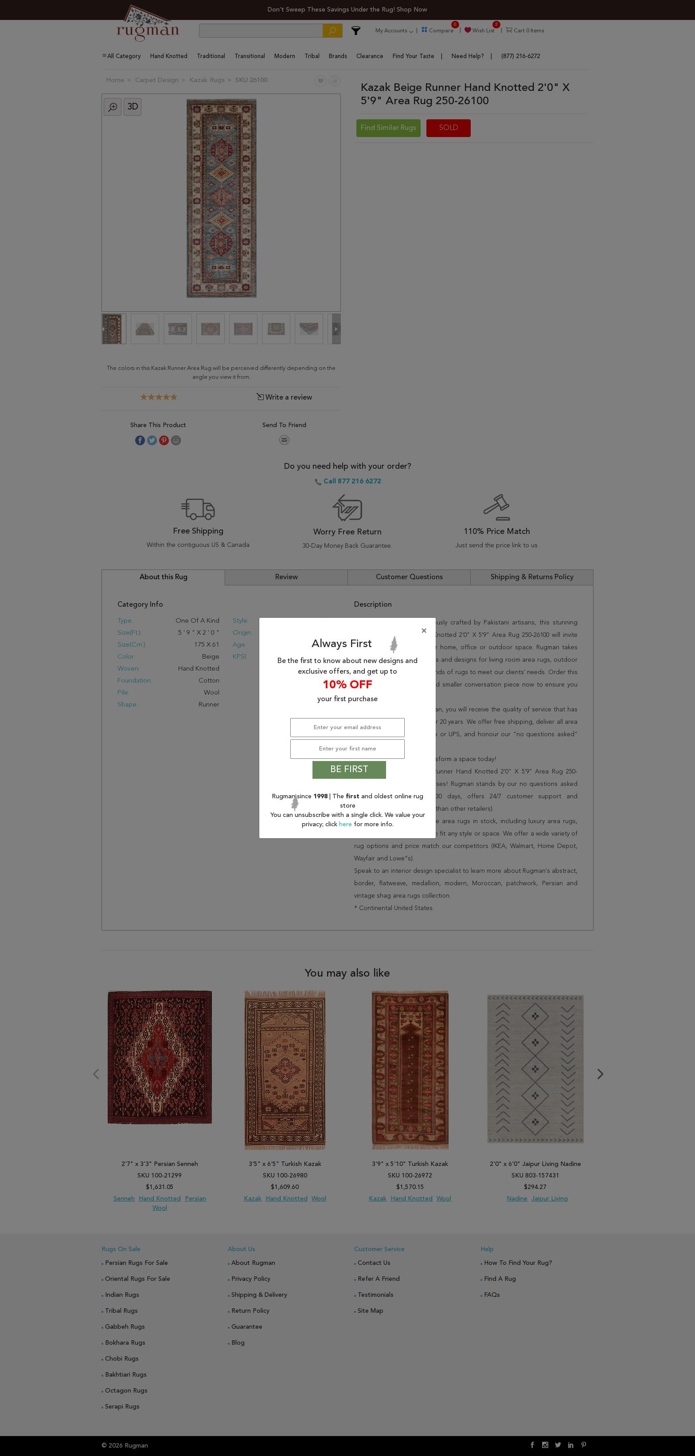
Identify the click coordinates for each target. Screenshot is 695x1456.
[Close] (349, 631)
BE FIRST (349, 769)
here (346, 824)
